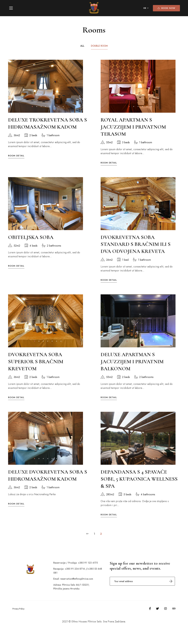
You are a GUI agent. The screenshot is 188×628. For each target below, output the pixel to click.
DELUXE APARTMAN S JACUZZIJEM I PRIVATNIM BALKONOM (132, 366)
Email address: (142, 581)
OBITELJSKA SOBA (30, 241)
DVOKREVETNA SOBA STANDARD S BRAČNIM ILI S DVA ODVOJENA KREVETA (136, 248)
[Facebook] (150, 608)
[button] (32, 106)
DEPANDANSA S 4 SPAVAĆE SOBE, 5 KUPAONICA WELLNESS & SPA (139, 483)
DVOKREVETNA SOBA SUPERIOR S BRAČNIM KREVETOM (35, 366)
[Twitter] (157, 608)
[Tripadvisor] (174, 608)
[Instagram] (165, 608)
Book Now (166, 8)
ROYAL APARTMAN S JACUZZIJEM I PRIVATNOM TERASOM (133, 127)
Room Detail (16, 155)
